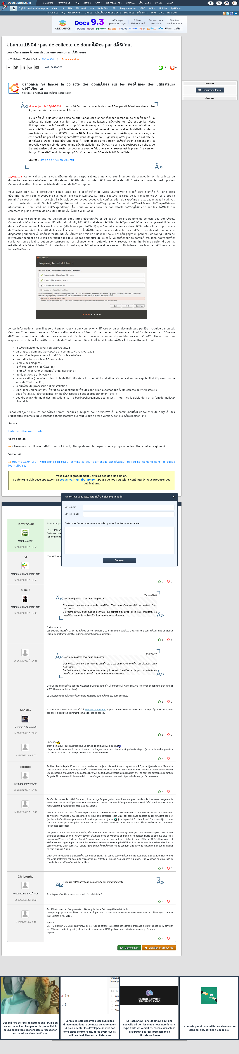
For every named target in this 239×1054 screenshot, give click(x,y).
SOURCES (129, 13)
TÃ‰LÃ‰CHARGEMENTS (108, 13)
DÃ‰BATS (142, 13)
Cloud (55, 8)
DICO (161, 13)
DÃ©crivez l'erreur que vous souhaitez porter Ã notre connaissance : (120, 538)
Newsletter (114, 2)
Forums (48, 2)
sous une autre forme (95, 709)
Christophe (25, 876)
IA (63, 8)
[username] (129, 507)
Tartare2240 (25, 524)
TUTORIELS (52, 13)
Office (152, 8)
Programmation (128, 8)
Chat (98, 2)
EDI (114, 8)
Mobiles (163, 8)
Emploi (130, 2)
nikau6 (25, 589)
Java (91, 8)
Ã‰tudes (145, 2)
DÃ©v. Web (103, 8)
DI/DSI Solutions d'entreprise (34, 8)
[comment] (120, 540)
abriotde (25, 766)
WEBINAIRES (75, 13)
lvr (25, 557)
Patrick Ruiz (48, 59)
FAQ (76, 2)
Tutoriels (64, 2)
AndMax (25, 710)
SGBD (142, 8)
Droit (159, 2)
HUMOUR (172, 13)
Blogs (87, 2)
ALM (70, 8)
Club (169, 2)
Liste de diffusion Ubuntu (56, 160)
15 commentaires (69, 59)
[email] (129, 514)
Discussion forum (209, 90)
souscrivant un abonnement (79, 480)
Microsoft (81, 8)
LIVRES (88, 13)
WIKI (153, 13)
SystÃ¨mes (176, 8)
